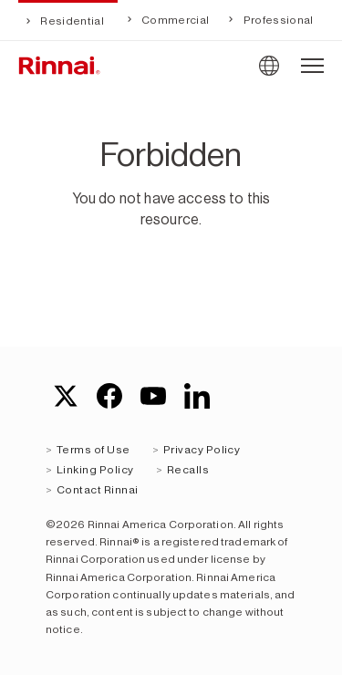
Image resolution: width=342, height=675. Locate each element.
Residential (71, 21)
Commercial (175, 20)
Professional (277, 20)
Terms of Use (93, 449)
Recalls (188, 469)
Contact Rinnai (98, 489)
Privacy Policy (202, 449)
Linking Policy (95, 469)
